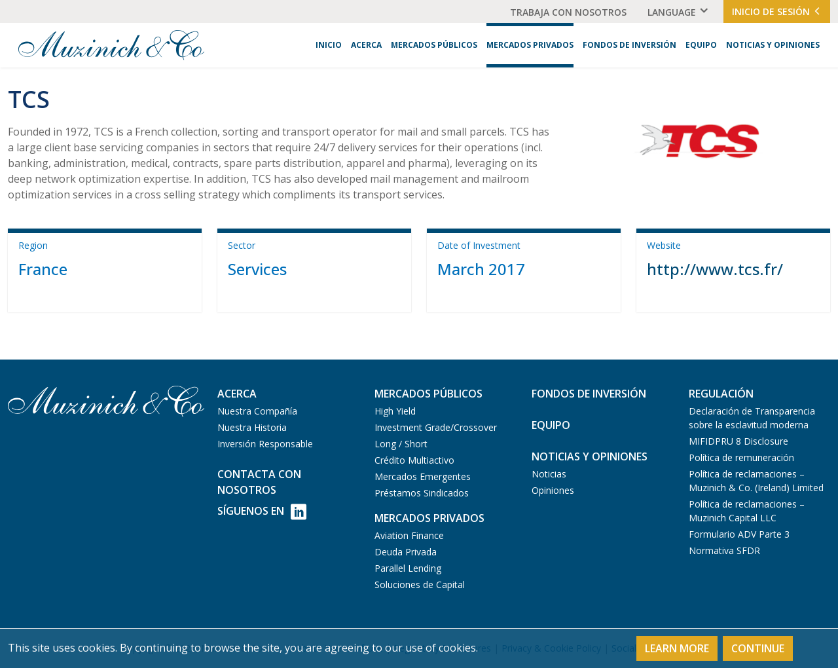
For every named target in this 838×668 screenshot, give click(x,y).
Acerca (366, 44)
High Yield (395, 411)
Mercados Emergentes (422, 476)
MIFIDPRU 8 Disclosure (738, 441)
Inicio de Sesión (777, 11)
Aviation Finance (409, 535)
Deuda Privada (405, 552)
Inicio (329, 44)
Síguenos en (261, 512)
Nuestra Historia (252, 427)
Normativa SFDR (724, 550)
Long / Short (401, 443)
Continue (757, 648)
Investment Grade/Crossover (435, 427)
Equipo (701, 44)
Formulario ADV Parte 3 (739, 534)
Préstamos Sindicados (421, 493)
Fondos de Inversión (629, 44)
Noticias (549, 474)
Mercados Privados (530, 44)
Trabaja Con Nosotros (568, 12)
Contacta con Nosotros (259, 482)
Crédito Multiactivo (414, 460)
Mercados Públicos (434, 44)
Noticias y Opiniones (773, 44)
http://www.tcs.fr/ (715, 269)
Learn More (677, 648)
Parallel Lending (407, 568)
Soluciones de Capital (419, 584)
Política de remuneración (741, 457)
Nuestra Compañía (257, 411)
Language (671, 12)
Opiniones (553, 490)
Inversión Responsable (265, 443)
